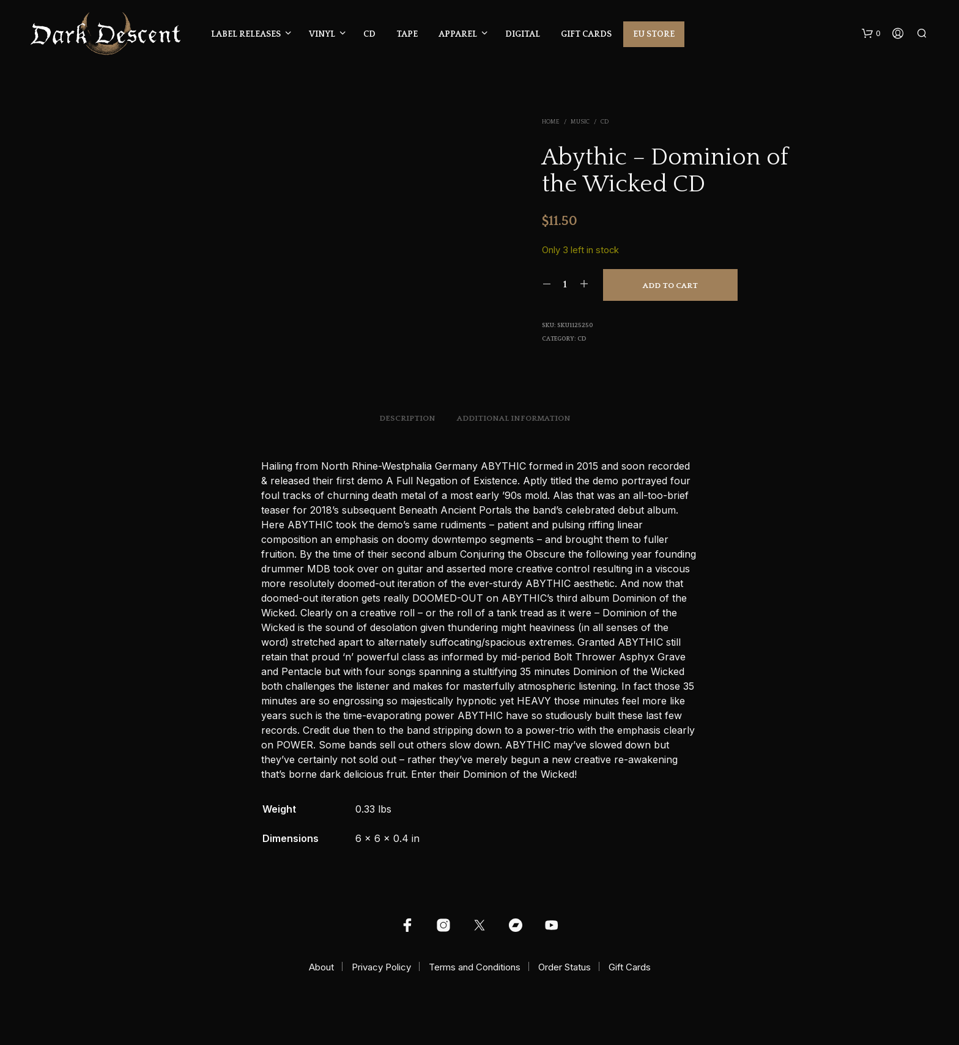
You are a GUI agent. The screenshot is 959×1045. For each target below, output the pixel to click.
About (321, 967)
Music (580, 122)
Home (551, 122)
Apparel (458, 34)
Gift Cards (586, 34)
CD (369, 34)
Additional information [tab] (514, 418)
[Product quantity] (565, 284)
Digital (522, 34)
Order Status (564, 967)
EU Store (654, 34)
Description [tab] (407, 418)
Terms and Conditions (474, 967)
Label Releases (246, 34)
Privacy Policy (381, 967)
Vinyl (322, 34)
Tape (407, 34)
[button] (871, 34)
